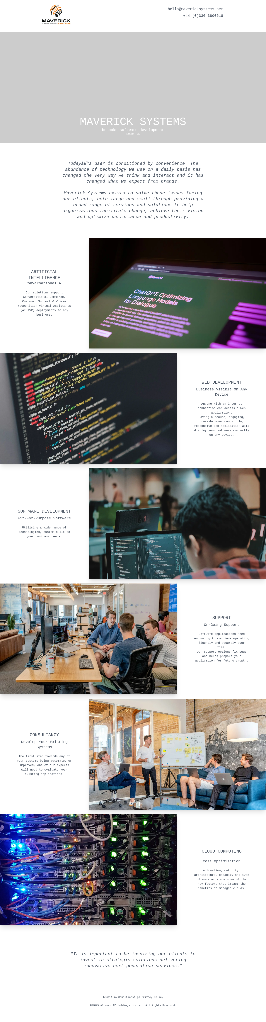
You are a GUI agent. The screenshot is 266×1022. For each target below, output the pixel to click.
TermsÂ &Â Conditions (118, 997)
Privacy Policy (152, 997)
